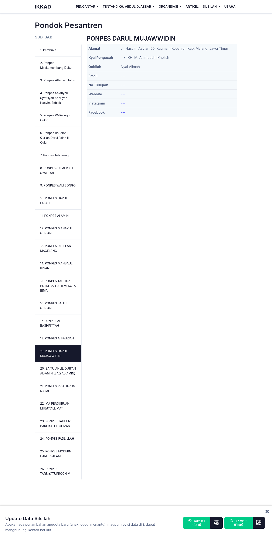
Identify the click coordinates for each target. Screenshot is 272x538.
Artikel (192, 6)
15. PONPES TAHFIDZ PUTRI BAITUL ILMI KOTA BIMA (58, 285)
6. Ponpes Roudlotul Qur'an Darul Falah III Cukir (54, 137)
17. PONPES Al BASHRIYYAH (50, 323)
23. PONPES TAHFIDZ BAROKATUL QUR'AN (55, 423)
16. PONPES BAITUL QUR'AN (54, 305)
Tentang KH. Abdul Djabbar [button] (127, 6)
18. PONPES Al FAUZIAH (57, 338)
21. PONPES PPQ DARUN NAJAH (57, 388)
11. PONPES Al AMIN (54, 215)
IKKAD (43, 7)
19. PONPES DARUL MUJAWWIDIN (54, 353)
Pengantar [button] (86, 6)
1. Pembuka (48, 50)
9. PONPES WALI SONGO (57, 185)
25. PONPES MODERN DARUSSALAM (55, 453)
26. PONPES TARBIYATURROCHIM (55, 471)
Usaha (229, 6)
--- (123, 76)
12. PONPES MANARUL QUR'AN (56, 230)
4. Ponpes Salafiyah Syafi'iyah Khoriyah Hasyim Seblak (54, 97)
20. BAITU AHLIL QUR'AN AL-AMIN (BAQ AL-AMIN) (58, 371)
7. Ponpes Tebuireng (54, 155)
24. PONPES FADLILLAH (57, 438)
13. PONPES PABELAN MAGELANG (55, 248)
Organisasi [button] (169, 6)
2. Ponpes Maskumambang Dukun (56, 65)
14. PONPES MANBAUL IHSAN (56, 265)
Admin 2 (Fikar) (238, 523)
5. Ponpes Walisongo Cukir (54, 117)
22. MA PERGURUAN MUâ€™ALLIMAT (54, 406)
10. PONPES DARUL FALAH (54, 200)
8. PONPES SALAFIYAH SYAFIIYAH (56, 170)
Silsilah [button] (210, 6)
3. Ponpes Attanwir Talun (57, 80)
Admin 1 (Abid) (196, 523)
